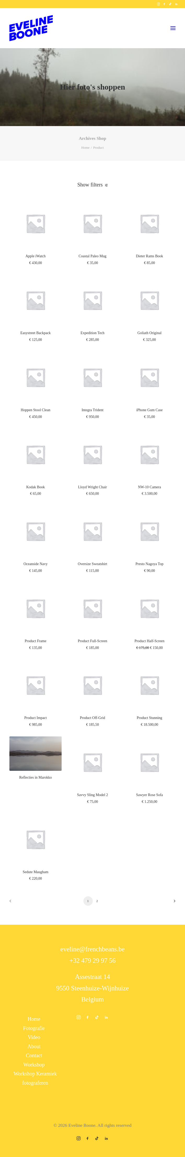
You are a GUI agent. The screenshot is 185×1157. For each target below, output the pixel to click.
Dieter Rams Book (149, 256)
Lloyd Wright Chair (92, 487)
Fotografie (34, 1028)
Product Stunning (149, 718)
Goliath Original (149, 333)
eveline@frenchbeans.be (92, 949)
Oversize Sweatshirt (92, 564)
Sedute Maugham (35, 872)
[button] (158, 4)
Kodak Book (35, 487)
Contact (34, 1055)
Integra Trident (92, 410)
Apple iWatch (35, 256)
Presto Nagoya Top (150, 564)
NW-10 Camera (149, 487)
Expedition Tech (92, 333)
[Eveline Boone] (31, 28)
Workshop (34, 1064)
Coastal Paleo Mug (93, 256)
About (34, 1046)
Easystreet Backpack (35, 333)
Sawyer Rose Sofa (149, 795)
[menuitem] (158, 4)
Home (85, 147)
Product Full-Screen (92, 641)
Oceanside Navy (36, 564)
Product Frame (36, 641)
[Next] (168, 902)
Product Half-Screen (150, 641)
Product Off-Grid (92, 718)
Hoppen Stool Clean (35, 410)
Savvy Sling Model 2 (92, 795)
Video (34, 1037)
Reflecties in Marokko (35, 777)
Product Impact (35, 718)
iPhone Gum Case (149, 410)
